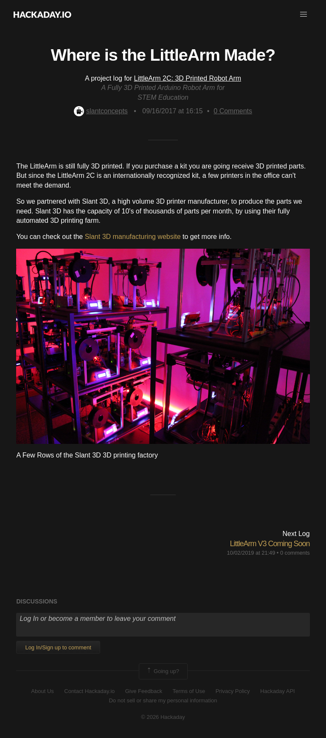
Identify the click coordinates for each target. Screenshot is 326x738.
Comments (233, 111)
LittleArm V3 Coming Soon (269, 543)
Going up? (163, 671)
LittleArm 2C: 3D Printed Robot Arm (188, 78)
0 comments (295, 553)
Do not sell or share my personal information (163, 700)
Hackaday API (277, 691)
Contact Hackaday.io (89, 691)
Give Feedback (143, 691)
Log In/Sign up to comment (58, 647)
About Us (42, 691)
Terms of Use (189, 691)
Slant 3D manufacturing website (133, 236)
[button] (303, 14)
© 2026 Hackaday (163, 717)
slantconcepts (101, 111)
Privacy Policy (233, 691)
